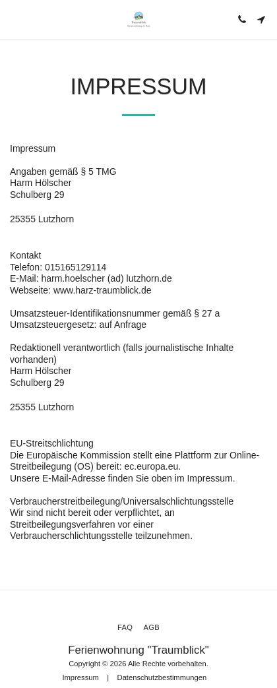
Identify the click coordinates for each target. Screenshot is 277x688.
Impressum (80, 677)
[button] (14, 19)
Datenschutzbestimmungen (162, 677)
